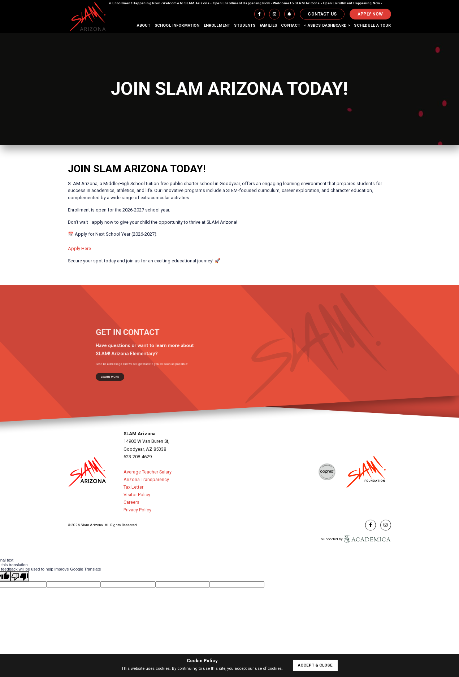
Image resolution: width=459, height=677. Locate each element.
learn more (124, 368)
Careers (131, 502)
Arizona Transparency (146, 479)
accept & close (315, 665)
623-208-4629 (138, 456)
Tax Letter (133, 487)
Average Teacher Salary (148, 472)
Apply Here (79, 248)
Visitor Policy (137, 494)
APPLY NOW (370, 14)
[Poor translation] (19, 576)
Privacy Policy (137, 509)
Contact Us (322, 14)
